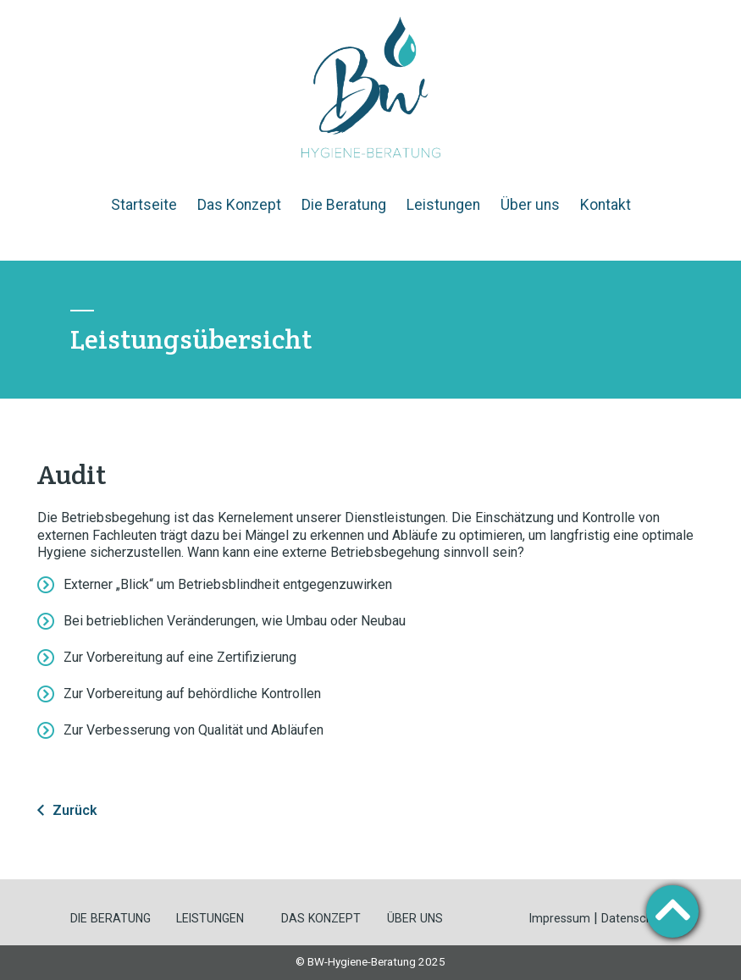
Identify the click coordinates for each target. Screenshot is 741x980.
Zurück (75, 810)
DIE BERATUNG (110, 918)
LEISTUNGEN (210, 918)
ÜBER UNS (415, 918)
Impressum (559, 918)
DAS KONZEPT (321, 918)
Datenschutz (636, 918)
